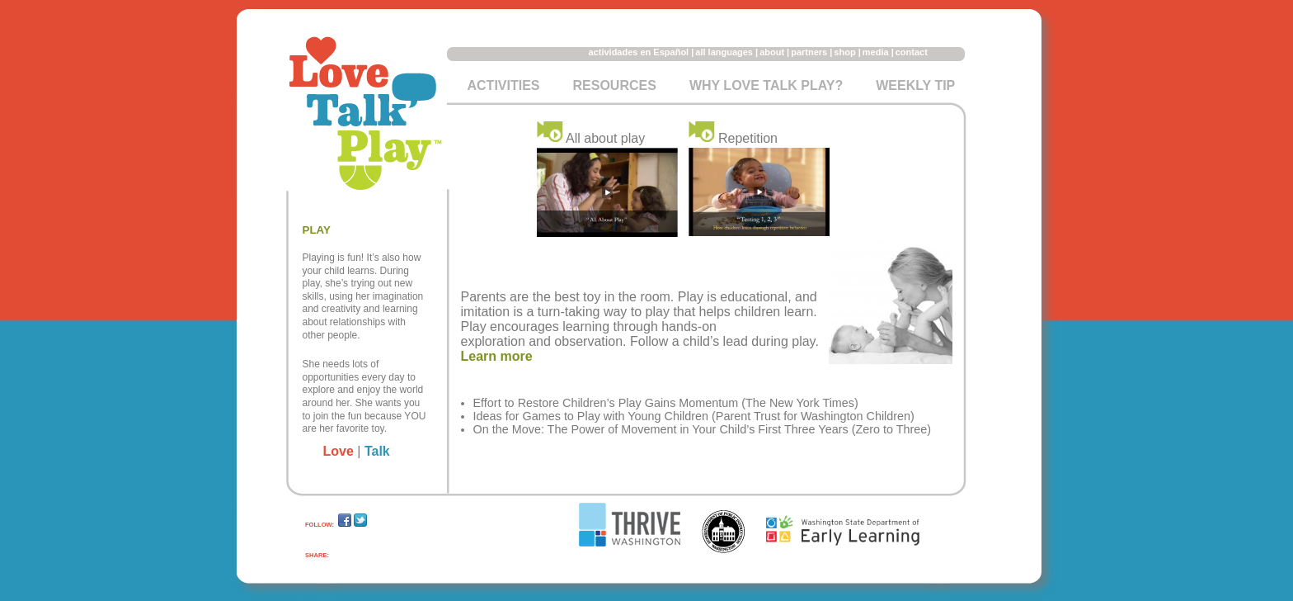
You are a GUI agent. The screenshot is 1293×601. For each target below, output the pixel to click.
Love (338, 451)
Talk (377, 451)
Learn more (497, 356)
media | (878, 52)
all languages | (726, 52)
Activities (504, 85)
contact (912, 52)
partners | (811, 52)
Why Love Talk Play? (766, 85)
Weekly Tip (915, 85)
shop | (847, 52)
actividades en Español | (641, 52)
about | (774, 52)
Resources (614, 85)
